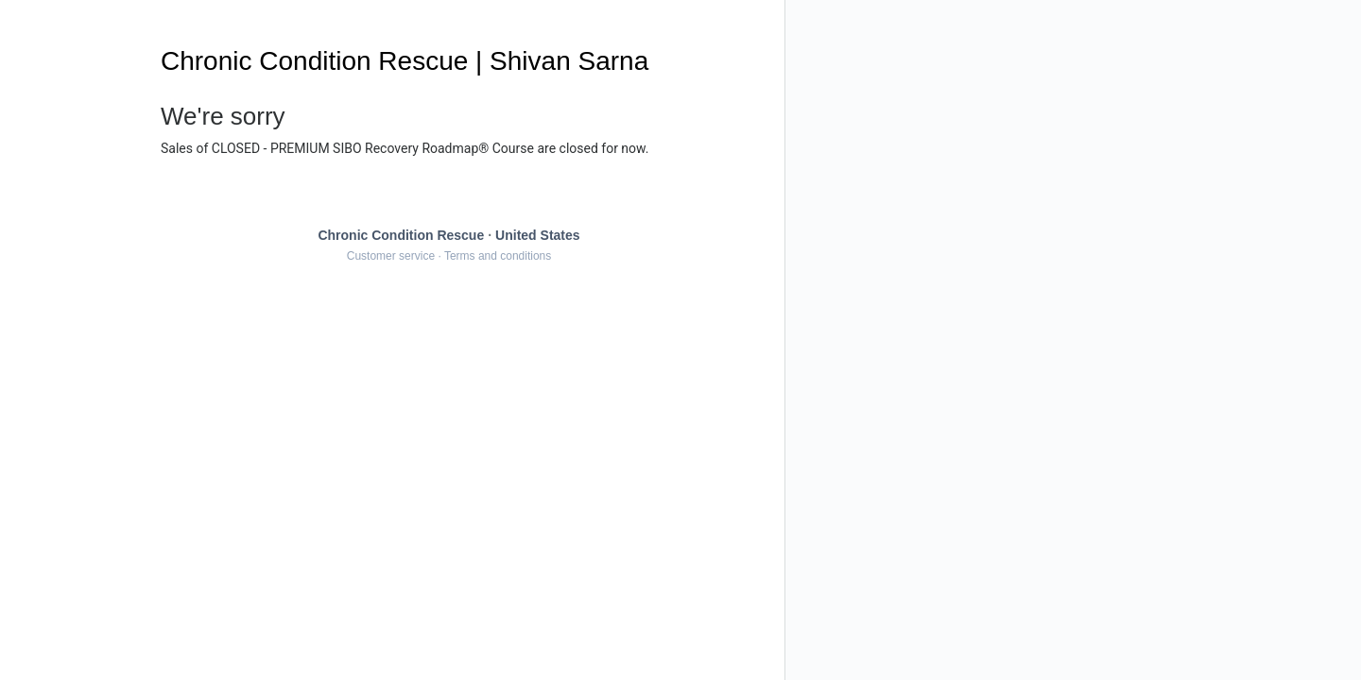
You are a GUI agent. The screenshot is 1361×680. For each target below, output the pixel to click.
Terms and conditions (497, 256)
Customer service (391, 256)
